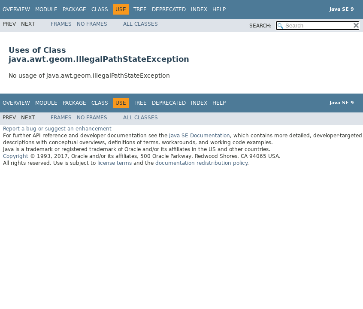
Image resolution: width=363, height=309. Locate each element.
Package (74, 9)
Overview (16, 9)
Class (99, 9)
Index (199, 9)
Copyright (15, 156)
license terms (114, 163)
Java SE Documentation (199, 136)
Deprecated (169, 9)
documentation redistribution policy (201, 163)
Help (219, 9)
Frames (61, 24)
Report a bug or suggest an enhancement (57, 129)
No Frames (92, 24)
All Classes (140, 24)
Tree (140, 9)
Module (46, 9)
